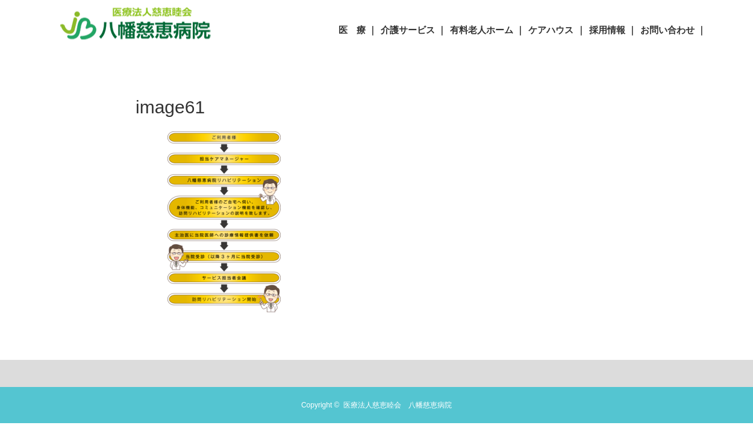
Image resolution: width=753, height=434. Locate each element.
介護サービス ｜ (413, 30)
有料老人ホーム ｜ (487, 30)
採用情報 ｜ (613, 30)
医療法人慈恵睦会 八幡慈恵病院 (397, 405)
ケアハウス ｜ (556, 30)
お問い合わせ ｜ (673, 30)
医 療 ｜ (358, 30)
